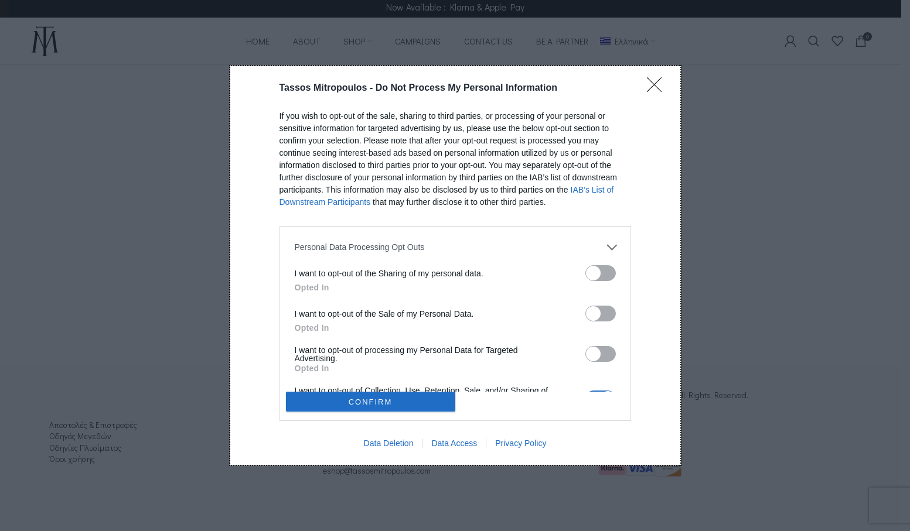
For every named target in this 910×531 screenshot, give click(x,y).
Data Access (454, 443)
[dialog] (455, 265)
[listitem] (455, 247)
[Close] (658, 88)
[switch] (600, 273)
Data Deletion (389, 443)
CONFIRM (371, 402)
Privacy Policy (520, 443)
